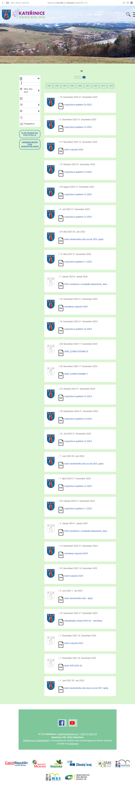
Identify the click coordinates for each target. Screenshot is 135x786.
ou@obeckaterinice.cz (68, 734)
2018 (111, 86)
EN (128, 2)
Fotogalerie (27, 124)
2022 (80, 86)
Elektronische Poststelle (30, 134)
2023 (72, 86)
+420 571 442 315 (88, 734)
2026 (49, 86)
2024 (65, 86)
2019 (103, 86)
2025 (57, 86)
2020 (95, 86)
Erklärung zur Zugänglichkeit (36, 740)
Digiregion (73, 743)
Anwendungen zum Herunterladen (29, 144)
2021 (88, 86)
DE (131, 2)
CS (124, 2)
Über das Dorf (26, 90)
